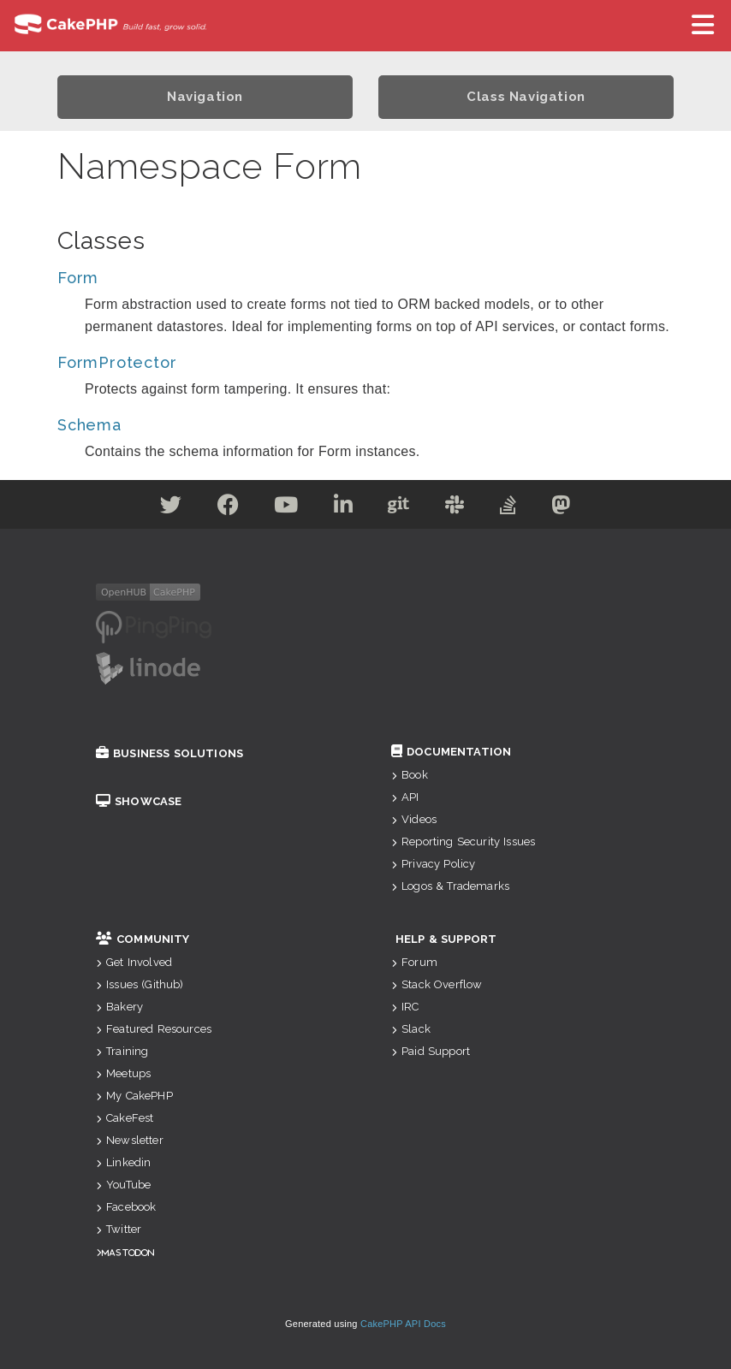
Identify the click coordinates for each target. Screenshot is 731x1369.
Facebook (126, 1206)
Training (122, 1051)
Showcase (138, 801)
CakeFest (124, 1117)
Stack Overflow (436, 984)
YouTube (123, 1184)
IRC (405, 1006)
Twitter (118, 1229)
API (405, 797)
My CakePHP (134, 1095)
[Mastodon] (561, 507)
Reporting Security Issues (463, 841)
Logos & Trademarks (450, 886)
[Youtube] (286, 507)
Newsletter (129, 1140)
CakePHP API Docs (403, 1324)
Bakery (119, 1006)
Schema (89, 425)
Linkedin (123, 1162)
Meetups (123, 1073)
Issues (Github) (140, 984)
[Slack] (455, 507)
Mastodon (128, 1252)
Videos (414, 819)
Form (77, 278)
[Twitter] (171, 507)
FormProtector (116, 362)
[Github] (398, 507)
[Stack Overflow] (508, 507)
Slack (411, 1028)
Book (409, 774)
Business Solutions (169, 753)
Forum (414, 962)
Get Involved (134, 962)
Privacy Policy (433, 863)
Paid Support (430, 1051)
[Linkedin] (343, 507)
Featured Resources (153, 1028)
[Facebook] (228, 507)
